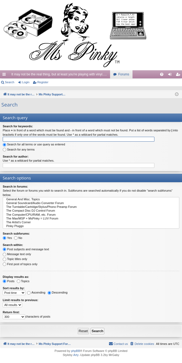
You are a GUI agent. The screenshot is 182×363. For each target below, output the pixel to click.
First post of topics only (20, 264)
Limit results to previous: (20, 300)
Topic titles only (15, 259)
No (18, 237)
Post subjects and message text (26, 249)
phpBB (75, 351)
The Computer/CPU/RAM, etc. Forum (91, 215)
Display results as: (16, 276)
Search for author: (15, 156)
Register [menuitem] (179, 75)
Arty (76, 355)
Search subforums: (16, 233)
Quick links (5, 75)
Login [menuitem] (171, 75)
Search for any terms (19, 149)
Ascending (36, 292)
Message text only (17, 254)
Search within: (13, 245)
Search (9, 82)
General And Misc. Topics (91, 199)
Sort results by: (14, 288)
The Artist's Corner (91, 222)
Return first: (11, 312)
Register (42, 82)
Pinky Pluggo (91, 226)
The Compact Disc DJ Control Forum (91, 211)
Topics (23, 281)
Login (25, 82)
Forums (123, 74)
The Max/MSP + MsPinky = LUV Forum (91, 219)
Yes (7, 237)
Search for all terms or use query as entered (34, 144)
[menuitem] (162, 74)
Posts (9, 281)
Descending (58, 292)
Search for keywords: (18, 126)
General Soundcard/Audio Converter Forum (91, 203)
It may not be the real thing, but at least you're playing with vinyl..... (59, 74)
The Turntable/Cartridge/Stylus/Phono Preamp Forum (91, 207)
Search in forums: (15, 186)
